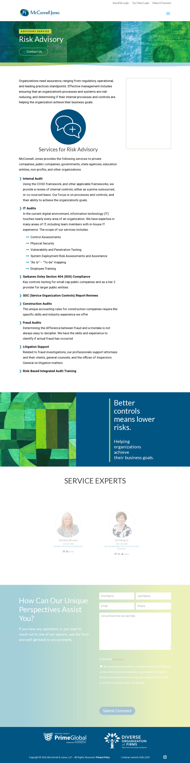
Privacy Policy (103, 757)
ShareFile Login (121, 3)
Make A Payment (162, 3)
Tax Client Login (140, 3)
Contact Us (34, 41)
